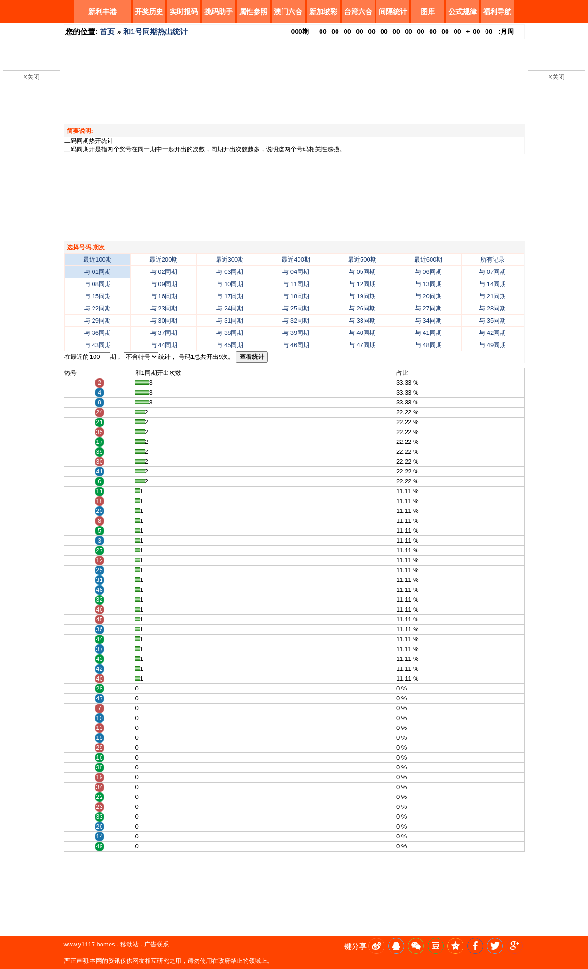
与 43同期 (97, 345)
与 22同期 (97, 308)
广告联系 (156, 944)
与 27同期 (428, 308)
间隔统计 (393, 12)
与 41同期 (428, 332)
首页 (107, 32)
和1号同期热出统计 (155, 32)
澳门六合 (288, 12)
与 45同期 (229, 345)
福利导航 (497, 12)
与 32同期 (295, 320)
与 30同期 (163, 320)
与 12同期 (362, 283)
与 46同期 (295, 345)
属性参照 (253, 12)
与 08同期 (97, 283)
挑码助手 (218, 12)
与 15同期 (97, 296)
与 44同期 (163, 345)
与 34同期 (428, 320)
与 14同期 (492, 283)
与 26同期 (362, 308)
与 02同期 (163, 271)
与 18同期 (295, 296)
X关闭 (32, 76)
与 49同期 (492, 345)
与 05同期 (362, 271)
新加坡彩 (323, 12)
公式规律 (462, 12)
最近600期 (428, 259)
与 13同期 (428, 283)
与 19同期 (362, 296)
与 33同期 (362, 320)
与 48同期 (428, 345)
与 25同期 (295, 308)
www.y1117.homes (89, 944)
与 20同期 (428, 296)
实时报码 (184, 12)
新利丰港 (102, 12)
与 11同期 (295, 283)
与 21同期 (492, 296)
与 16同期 (163, 296)
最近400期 (296, 259)
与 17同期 (229, 296)
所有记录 (492, 259)
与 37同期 (163, 332)
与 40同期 (362, 332)
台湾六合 (358, 12)
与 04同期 (295, 271)
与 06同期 (428, 271)
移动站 (129, 944)
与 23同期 (163, 308)
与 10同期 (229, 283)
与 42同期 (492, 332)
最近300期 (230, 259)
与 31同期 (229, 320)
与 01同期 (97, 271)
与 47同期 (362, 345)
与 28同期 (492, 308)
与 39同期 (295, 332)
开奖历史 (149, 12)
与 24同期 (229, 308)
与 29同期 (97, 320)
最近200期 (163, 259)
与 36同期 (97, 332)
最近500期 (362, 259)
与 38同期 (229, 332)
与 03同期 (229, 271)
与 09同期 (163, 283)
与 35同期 (492, 320)
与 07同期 (492, 271)
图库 (428, 12)
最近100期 (97, 259)
